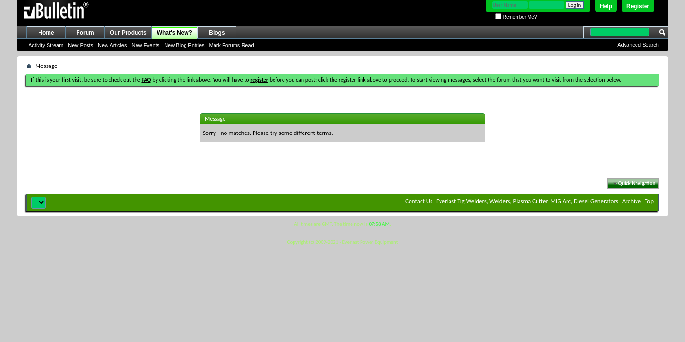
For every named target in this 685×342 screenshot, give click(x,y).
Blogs (217, 32)
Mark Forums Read (231, 45)
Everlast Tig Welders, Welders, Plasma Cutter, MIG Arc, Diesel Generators (527, 201)
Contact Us (418, 201)
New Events (145, 45)
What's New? (174, 32)
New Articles (112, 45)
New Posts (80, 45)
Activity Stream (46, 45)
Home (46, 32)
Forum (85, 32)
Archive (631, 201)
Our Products (128, 32)
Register (637, 6)
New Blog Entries (184, 45)
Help (606, 6)
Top (649, 201)
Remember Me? (516, 16)
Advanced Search (638, 45)
